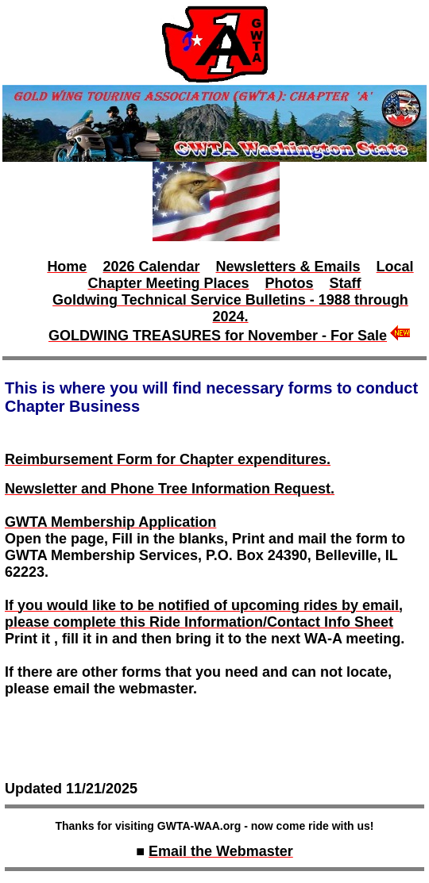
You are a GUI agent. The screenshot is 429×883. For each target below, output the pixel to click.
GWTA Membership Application (110, 522)
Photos (289, 283)
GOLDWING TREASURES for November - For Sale (217, 336)
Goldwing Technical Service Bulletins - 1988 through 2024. (230, 308)
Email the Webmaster (221, 851)
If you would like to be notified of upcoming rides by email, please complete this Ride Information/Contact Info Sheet (204, 613)
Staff (345, 283)
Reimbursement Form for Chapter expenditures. (167, 459)
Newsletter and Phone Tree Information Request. (169, 489)
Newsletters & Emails (288, 266)
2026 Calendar (150, 266)
